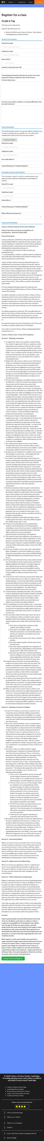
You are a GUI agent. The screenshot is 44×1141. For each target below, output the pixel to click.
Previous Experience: (8, 80)
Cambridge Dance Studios (15, 1089)
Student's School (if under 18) (11, 67)
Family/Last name (7, 51)
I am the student (9, 140)
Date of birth (6, 59)
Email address (6, 200)
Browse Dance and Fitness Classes (18, 1091)
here (12, 331)
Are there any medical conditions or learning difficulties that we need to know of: (22, 103)
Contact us (21, 2)
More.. (39, 2)
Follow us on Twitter (11, 1117)
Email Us (8, 1127)
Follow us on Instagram (12, 1123)
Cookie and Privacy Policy (15, 1095)
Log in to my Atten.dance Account (18, 1093)
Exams (12, 2)
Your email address (8, 159)
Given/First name (7, 43)
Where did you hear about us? (11, 213)
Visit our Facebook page (13, 1112)
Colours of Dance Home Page (16, 1087)
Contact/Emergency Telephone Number (15, 166)
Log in (31, 2)
